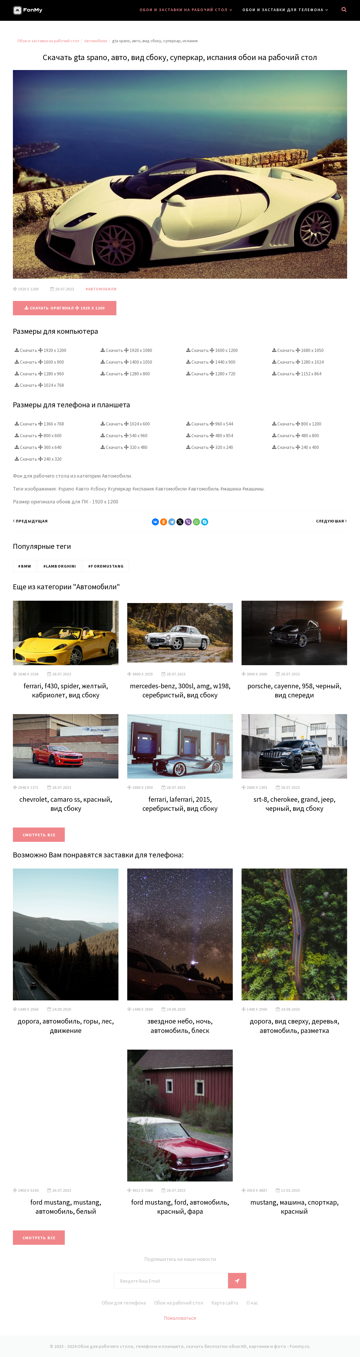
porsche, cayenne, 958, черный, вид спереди (294, 690)
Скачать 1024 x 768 (39, 385)
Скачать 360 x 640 (38, 447)
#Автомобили (102, 289)
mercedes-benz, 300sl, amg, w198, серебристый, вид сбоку (180, 690)
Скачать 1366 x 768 (39, 424)
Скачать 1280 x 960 (39, 373)
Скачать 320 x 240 (209, 447)
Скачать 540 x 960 (124, 435)
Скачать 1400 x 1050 (126, 362)
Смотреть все (41, 834)
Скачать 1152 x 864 (296, 373)
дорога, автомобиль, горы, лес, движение (66, 1025)
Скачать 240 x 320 (38, 459)
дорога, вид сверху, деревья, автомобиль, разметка (294, 1025)
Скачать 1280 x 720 (210, 373)
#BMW (24, 565)
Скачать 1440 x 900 (210, 362)
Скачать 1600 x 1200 (212, 350)
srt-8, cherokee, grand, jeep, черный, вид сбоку (294, 803)
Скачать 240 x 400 (295, 447)
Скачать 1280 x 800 (125, 373)
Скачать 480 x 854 (209, 435)
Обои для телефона (117, 1302)
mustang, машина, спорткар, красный (294, 1206)
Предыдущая (30, 520)
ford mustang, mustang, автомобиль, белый (65, 1206)
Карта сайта (228, 1302)
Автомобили (95, 40)
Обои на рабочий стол (177, 1302)
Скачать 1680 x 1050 (298, 350)
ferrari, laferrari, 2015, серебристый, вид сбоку (180, 803)
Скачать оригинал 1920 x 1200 (65, 308)
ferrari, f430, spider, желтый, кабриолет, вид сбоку (65, 690)
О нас (260, 1302)
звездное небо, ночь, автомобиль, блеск (180, 1025)
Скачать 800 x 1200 (296, 424)
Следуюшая (331, 520)
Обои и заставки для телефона (283, 9)
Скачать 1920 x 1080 (126, 350)
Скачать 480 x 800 (295, 435)
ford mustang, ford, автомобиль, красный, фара (180, 1206)
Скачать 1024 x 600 (125, 424)
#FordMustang (102, 565)
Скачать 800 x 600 (38, 435)
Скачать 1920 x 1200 (40, 350)
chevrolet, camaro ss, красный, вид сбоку (65, 803)
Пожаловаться (180, 1318)
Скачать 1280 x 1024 (298, 362)
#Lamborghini (57, 565)
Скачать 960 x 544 (209, 424)
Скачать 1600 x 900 (39, 362)
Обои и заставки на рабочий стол (184, 9)
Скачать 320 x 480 (124, 447)
